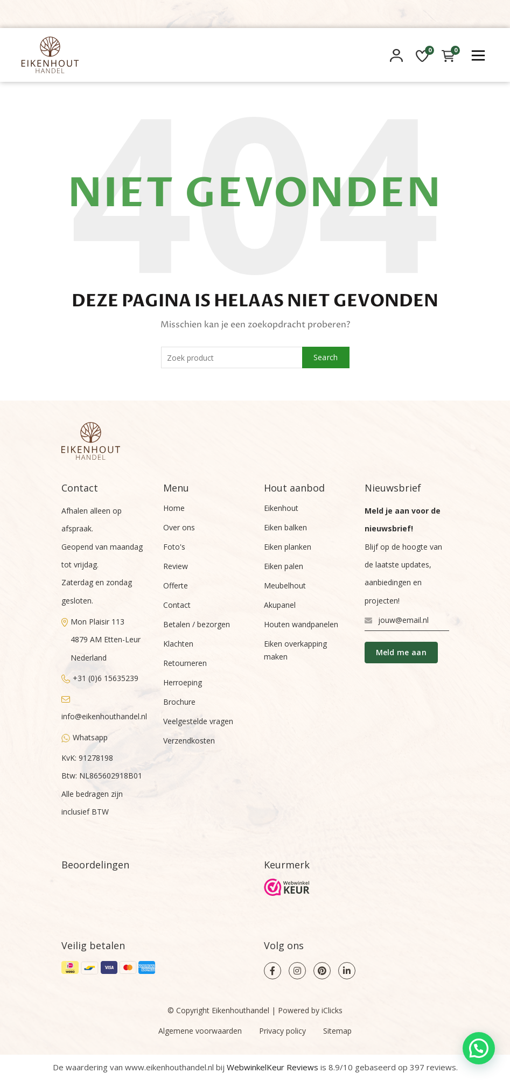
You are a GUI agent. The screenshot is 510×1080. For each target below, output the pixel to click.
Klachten (178, 644)
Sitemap (337, 1031)
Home (174, 508)
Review (175, 566)
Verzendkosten (189, 740)
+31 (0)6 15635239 (99, 678)
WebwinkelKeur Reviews (272, 1067)
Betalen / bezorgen (196, 624)
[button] (479, 1048)
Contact (177, 605)
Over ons (179, 527)
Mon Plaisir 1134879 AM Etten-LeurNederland (101, 639)
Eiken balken (285, 527)
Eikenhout (281, 508)
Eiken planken (287, 547)
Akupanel (280, 605)
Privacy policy (282, 1031)
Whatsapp (84, 737)
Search (325, 357)
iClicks (332, 1010)
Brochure (179, 702)
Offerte (175, 585)
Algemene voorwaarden (200, 1031)
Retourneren (185, 663)
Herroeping (182, 682)
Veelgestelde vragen (198, 721)
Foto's (174, 547)
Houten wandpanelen (301, 624)
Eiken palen (283, 566)
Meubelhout (285, 585)
